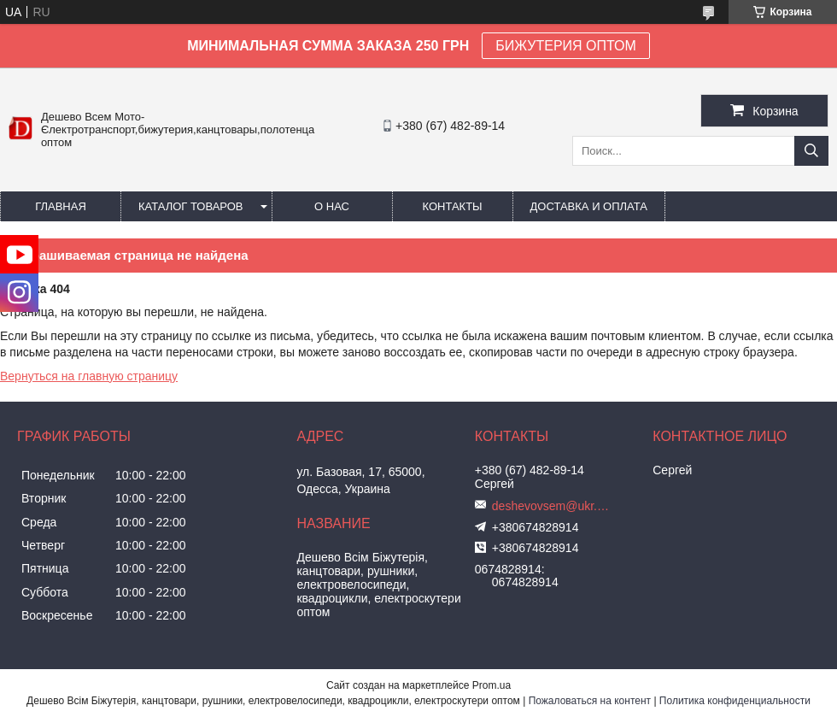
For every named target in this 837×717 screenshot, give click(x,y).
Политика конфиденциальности (735, 701)
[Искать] (811, 151)
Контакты (452, 206)
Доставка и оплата (588, 206)
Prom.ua (491, 685)
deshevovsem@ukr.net (552, 506)
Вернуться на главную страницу (89, 376)
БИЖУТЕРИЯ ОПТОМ (565, 45)
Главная (60, 206)
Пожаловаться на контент (590, 701)
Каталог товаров (190, 206)
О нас (331, 206)
